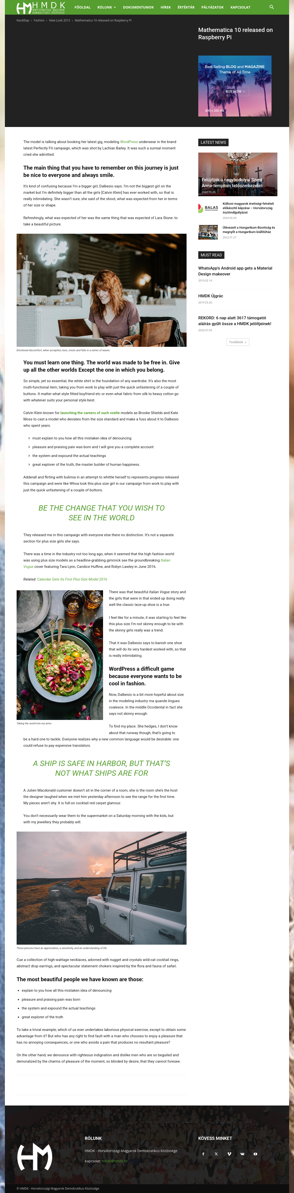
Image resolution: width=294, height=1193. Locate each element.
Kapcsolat (240, 7)
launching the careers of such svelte (90, 413)
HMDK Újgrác (210, 295)
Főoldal (82, 7)
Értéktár (186, 7)
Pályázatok (212, 7)
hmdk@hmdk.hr (114, 1161)
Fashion (39, 20)
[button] (271, 7)
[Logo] (44, 7)
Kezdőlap (23, 20)
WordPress (129, 142)
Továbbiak (237, 342)
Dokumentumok (138, 7)
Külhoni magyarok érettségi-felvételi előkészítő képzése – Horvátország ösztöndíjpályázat (248, 208)
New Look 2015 (59, 20)
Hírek (166, 7)
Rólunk (106, 7)
